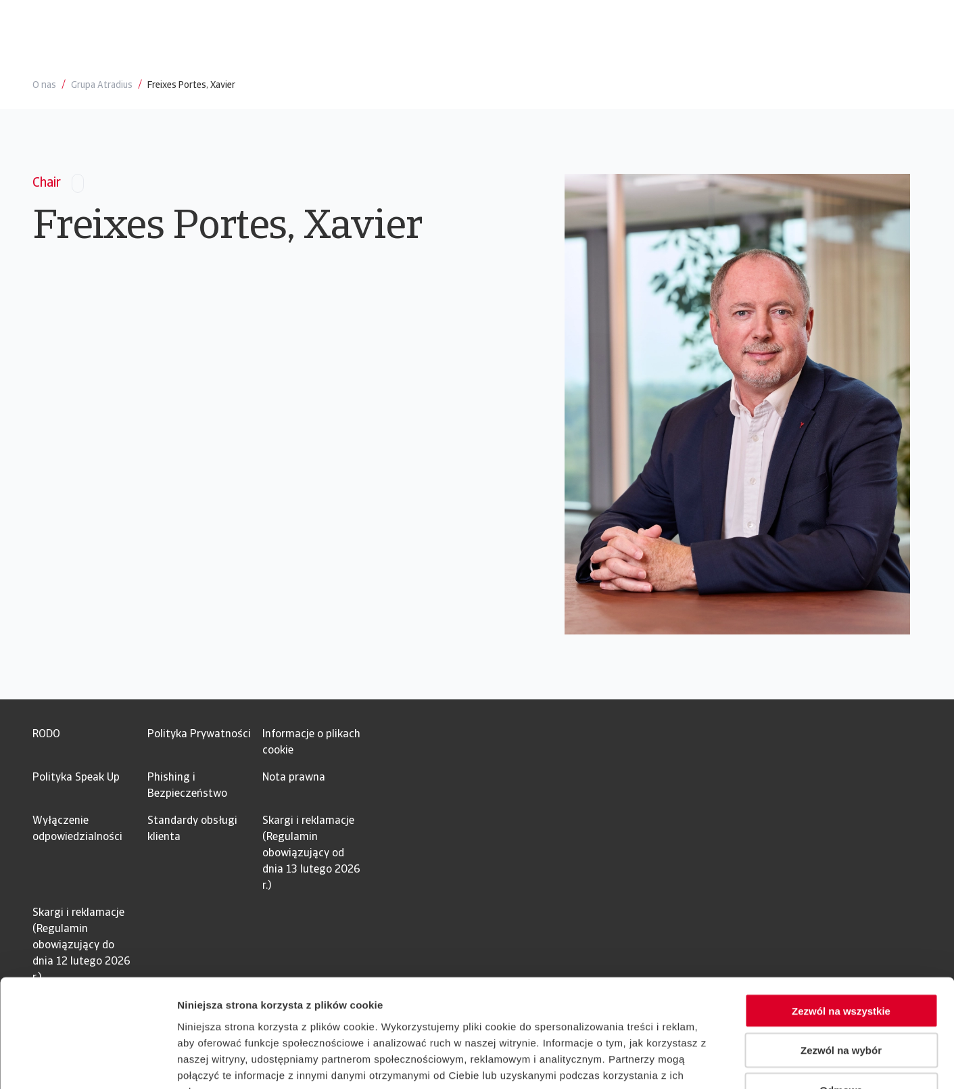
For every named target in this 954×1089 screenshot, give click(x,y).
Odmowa (840, 1003)
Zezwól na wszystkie (841, 923)
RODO (46, 734)
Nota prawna (293, 777)
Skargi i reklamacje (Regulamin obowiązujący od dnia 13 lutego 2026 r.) (311, 853)
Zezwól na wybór (841, 963)
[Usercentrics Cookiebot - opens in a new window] (87, 1062)
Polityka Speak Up (76, 777)
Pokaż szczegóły (721, 1062)
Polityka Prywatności (199, 734)
